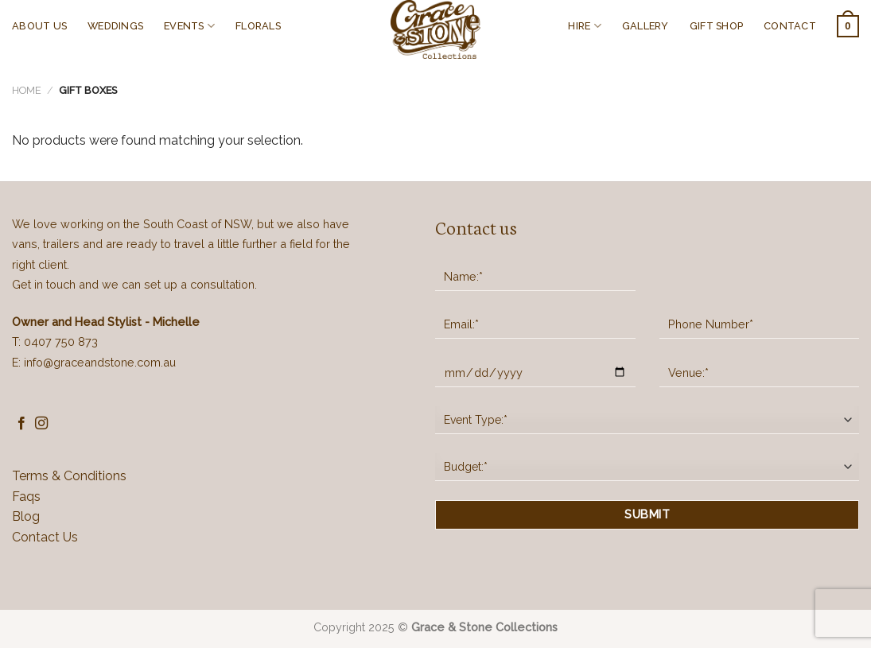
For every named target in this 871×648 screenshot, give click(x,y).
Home (26, 90)
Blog (26, 516)
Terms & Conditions (69, 475)
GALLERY (645, 26)
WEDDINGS (115, 26)
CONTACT (790, 26)
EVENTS (189, 25)
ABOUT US (39, 26)
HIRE (584, 25)
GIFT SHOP (716, 26)
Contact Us (45, 537)
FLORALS (258, 26)
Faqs (26, 496)
